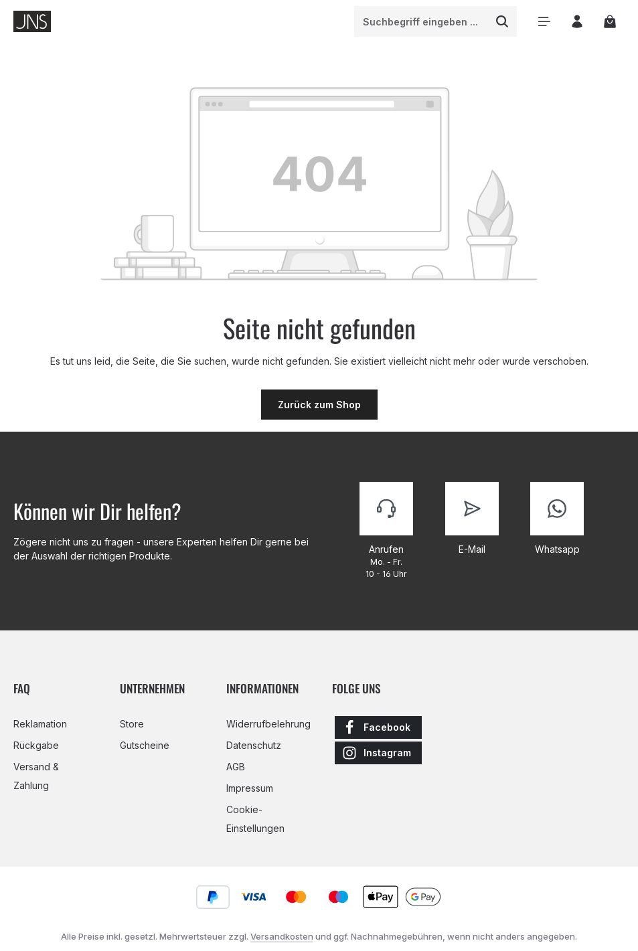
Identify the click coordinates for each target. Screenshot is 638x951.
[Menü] (544, 22)
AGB (235, 766)
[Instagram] (378, 753)
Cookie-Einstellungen (255, 819)
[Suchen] (502, 21)
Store (132, 723)
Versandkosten (281, 936)
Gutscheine (144, 745)
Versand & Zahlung (36, 776)
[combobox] (421, 21)
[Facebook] (378, 727)
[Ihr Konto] (577, 22)
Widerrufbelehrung (268, 723)
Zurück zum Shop (319, 404)
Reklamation (40, 723)
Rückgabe (36, 745)
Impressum (249, 788)
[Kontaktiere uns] (386, 530)
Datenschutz (253, 745)
